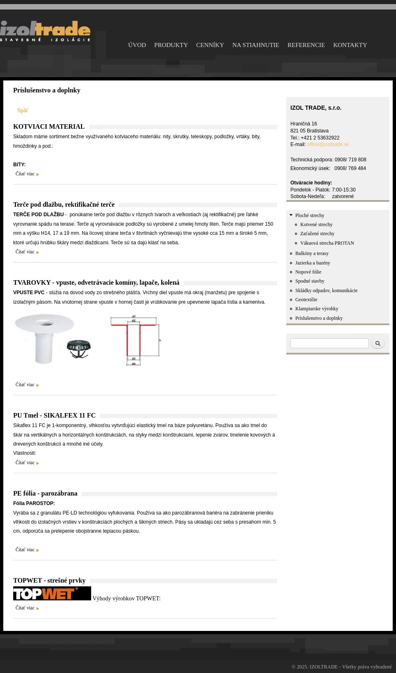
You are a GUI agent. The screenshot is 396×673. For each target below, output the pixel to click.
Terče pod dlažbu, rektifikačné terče (64, 204)
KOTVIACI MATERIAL (49, 126)
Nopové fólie (308, 272)
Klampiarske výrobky (316, 309)
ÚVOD (137, 45)
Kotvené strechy (316, 224)
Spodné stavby (309, 281)
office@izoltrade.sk (328, 144)
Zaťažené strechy (317, 233)
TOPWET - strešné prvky (49, 580)
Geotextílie (306, 299)
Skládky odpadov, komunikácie (326, 290)
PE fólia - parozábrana (45, 493)
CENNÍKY (210, 45)
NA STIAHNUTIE (255, 45)
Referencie (306, 45)
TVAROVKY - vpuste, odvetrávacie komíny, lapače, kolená (96, 282)
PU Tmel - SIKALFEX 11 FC (54, 415)
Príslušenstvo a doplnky (319, 318)
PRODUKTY (171, 45)
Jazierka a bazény (312, 263)
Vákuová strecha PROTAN (327, 243)
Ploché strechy (309, 215)
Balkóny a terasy (312, 253)
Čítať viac (25, 173)
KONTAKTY (350, 45)
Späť (22, 110)
